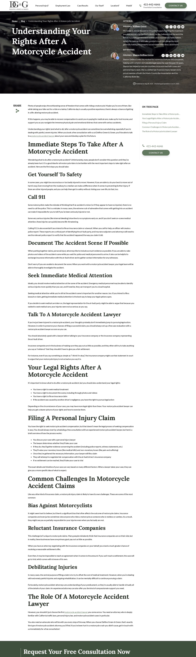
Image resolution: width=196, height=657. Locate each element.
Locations (114, 5)
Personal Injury (41, 5)
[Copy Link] (17, 111)
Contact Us (176, 5)
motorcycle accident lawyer (42, 136)
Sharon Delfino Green (143, 55)
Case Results (82, 5)
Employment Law (62, 5)
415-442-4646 (152, 4)
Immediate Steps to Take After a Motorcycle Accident (161, 114)
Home (15, 21)
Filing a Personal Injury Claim (154, 122)
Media (129, 5)
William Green (139, 26)
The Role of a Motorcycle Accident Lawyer (159, 131)
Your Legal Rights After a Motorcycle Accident (161, 118)
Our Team (99, 5)
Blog (23, 21)
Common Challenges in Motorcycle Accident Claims (161, 127)
